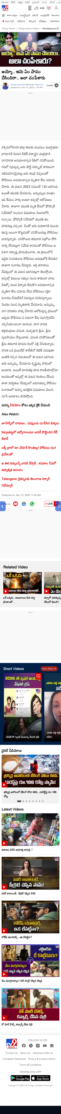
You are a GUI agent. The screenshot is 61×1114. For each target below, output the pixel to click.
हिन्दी (13, 2)
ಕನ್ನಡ (20, 2)
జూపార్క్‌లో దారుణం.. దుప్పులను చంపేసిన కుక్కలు (30, 423)
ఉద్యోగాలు (21, 21)
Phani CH (39, 84)
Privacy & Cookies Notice (41, 1059)
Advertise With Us (43, 1053)
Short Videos (13, 668)
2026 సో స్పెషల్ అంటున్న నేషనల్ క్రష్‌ (22, 737)
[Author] (5, 86)
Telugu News (8, 28)
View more (49, 668)
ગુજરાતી (35, 2)
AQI (42, 8)
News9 (5, 2)
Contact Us (12, 1053)
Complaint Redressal (14, 1059)
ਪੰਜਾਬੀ (52, 2)
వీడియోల (15, 405)
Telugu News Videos (29, 28)
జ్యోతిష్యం (43, 21)
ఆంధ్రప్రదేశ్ (45, 15)
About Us (25, 1053)
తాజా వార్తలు (12, 15)
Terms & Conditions (30, 1065)
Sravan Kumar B (18, 84)
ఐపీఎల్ (35, 15)
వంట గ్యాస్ (9, 21)
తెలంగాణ (55, 15)
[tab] (19, 801)
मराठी (27, 2)
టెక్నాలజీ (32, 21)
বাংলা (44, 2)
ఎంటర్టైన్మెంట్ (25, 15)
